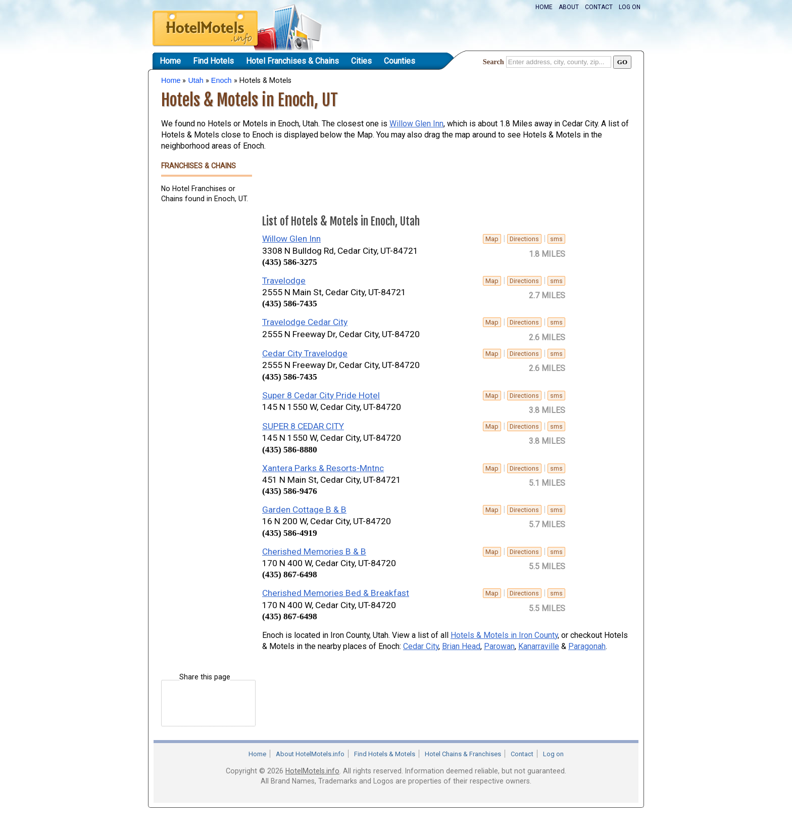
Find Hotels (213, 61)
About (569, 7)
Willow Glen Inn (416, 123)
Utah (195, 80)
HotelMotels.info (312, 771)
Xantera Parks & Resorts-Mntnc (323, 468)
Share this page (204, 677)
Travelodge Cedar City (305, 322)
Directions (524, 239)
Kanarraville (538, 646)
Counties (399, 61)
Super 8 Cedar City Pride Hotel (321, 395)
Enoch (221, 80)
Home (544, 7)
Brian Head (461, 646)
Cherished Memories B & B (314, 551)
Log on (629, 7)
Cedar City (420, 646)
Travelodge (284, 280)
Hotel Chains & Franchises (463, 754)
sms (556, 239)
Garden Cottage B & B (304, 509)
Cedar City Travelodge (305, 353)
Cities (361, 61)
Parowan (499, 646)
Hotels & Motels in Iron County (504, 635)
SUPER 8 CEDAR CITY (303, 426)
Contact (599, 7)
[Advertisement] (201, 366)
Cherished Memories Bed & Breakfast (335, 593)
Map (492, 239)
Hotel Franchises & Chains (292, 61)
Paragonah (587, 646)
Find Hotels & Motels (384, 754)
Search (493, 62)
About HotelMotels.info (310, 754)
